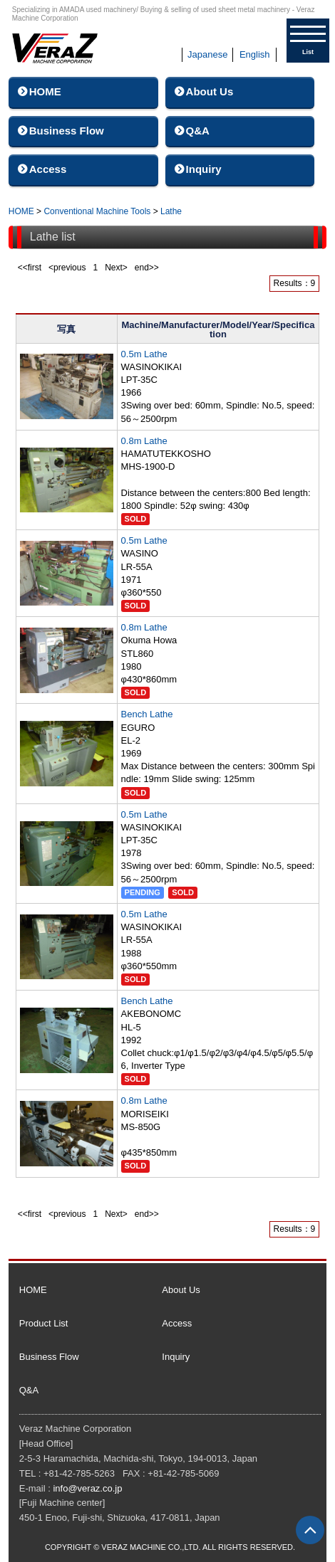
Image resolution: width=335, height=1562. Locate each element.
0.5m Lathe (144, 354)
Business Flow (66, 131)
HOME (45, 91)
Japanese (207, 54)
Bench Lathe (147, 714)
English (254, 54)
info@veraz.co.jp (87, 1488)
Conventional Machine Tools (96, 211)
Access (48, 169)
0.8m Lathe (144, 441)
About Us (210, 91)
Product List (43, 1323)
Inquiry (204, 169)
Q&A (198, 131)
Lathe (171, 211)
